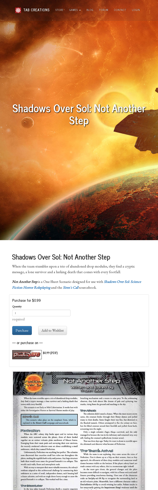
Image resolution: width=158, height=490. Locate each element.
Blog (90, 9)
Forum (103, 9)
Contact (120, 9)
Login (136, 9)
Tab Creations (32, 8)
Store (59, 9)
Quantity (17, 306)
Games (75, 9)
